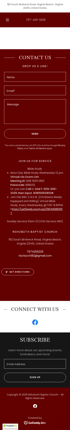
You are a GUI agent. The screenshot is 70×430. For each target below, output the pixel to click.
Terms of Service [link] (37, 148)
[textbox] (35, 77)
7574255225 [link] (35, 252)
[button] (7, 20)
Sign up (22, 377)
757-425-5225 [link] (36, 20)
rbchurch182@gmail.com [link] (35, 256)
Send (21, 134)
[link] (35, 323)
